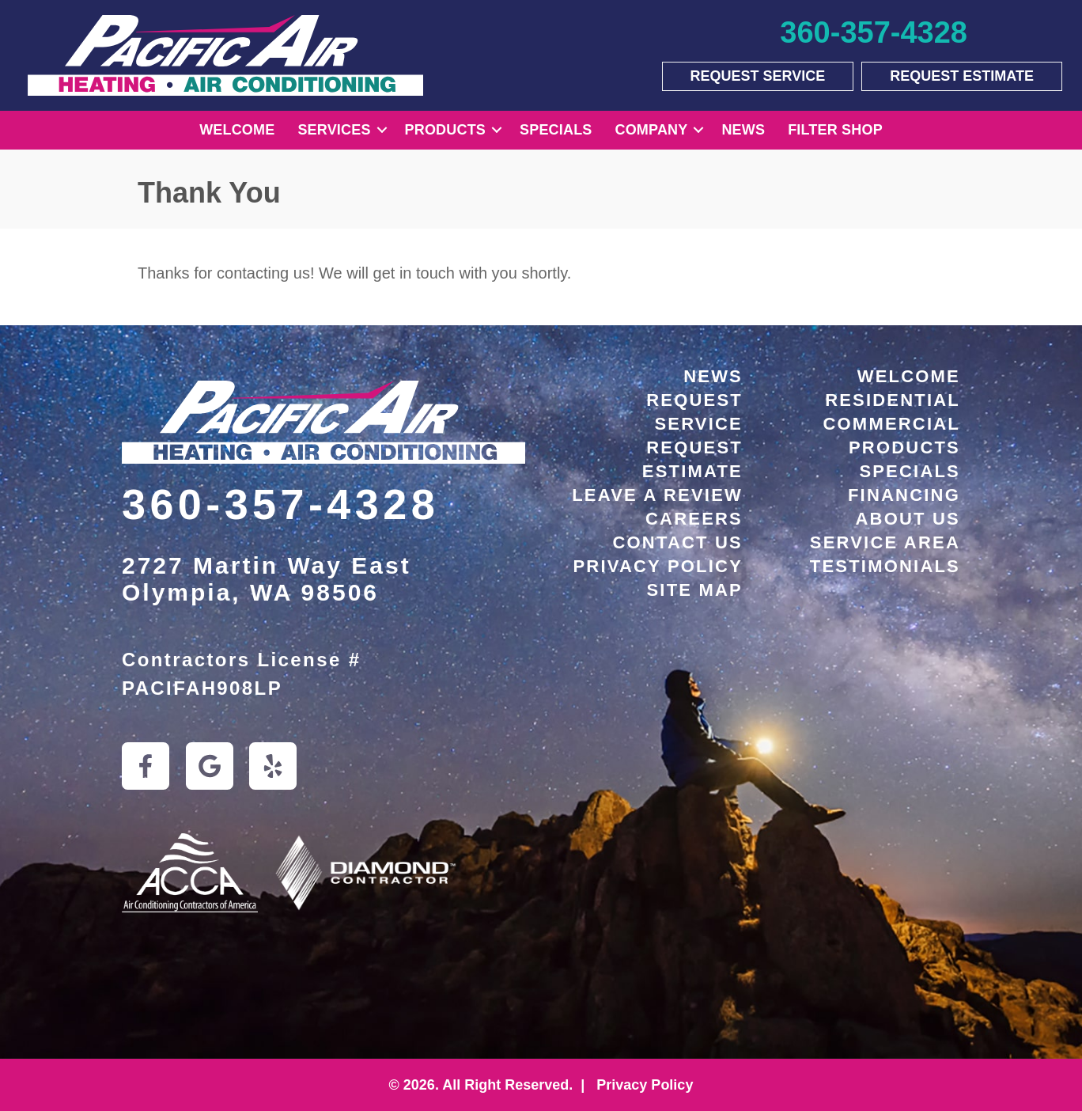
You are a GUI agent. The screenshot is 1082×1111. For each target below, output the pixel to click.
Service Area (885, 542)
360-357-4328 (280, 504)
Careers (694, 519)
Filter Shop (835, 130)
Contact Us (677, 542)
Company (651, 130)
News (743, 130)
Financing (904, 495)
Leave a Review (657, 495)
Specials (556, 130)
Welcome (236, 130)
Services (333, 130)
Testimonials (885, 566)
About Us (908, 519)
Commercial (891, 424)
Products (445, 130)
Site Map (695, 590)
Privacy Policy (658, 566)
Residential (892, 400)
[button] (382, 130)
